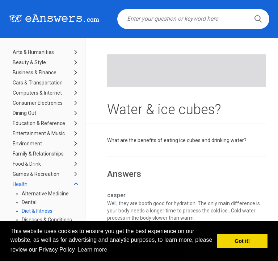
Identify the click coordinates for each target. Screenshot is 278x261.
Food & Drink (27, 164)
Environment (27, 143)
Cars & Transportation (38, 83)
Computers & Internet (37, 93)
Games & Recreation (36, 174)
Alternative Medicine (45, 193)
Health (20, 184)
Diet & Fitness (37, 211)
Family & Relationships (38, 154)
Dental (29, 202)
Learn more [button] (92, 249)
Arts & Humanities (33, 52)
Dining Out (24, 113)
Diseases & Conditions (47, 220)
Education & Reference (39, 123)
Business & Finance (34, 72)
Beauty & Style (29, 62)
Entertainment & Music (39, 133)
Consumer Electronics (38, 103)
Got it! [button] (242, 241)
